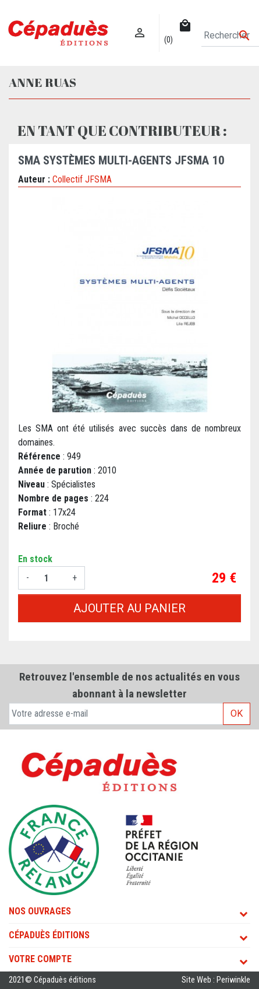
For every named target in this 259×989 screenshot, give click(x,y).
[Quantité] (50, 578)
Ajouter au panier (129, 608)
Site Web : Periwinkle (216, 980)
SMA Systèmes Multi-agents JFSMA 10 (121, 160)
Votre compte (40, 959)
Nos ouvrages (40, 911)
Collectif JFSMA (82, 179)
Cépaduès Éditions (49, 935)
